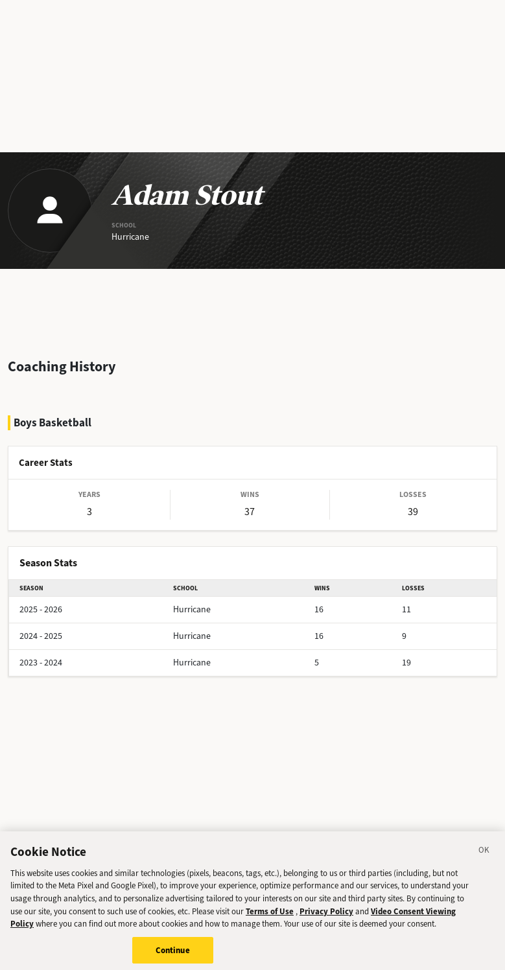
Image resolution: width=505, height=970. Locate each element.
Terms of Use (270, 914)
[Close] (484, 855)
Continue (173, 953)
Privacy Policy (326, 914)
